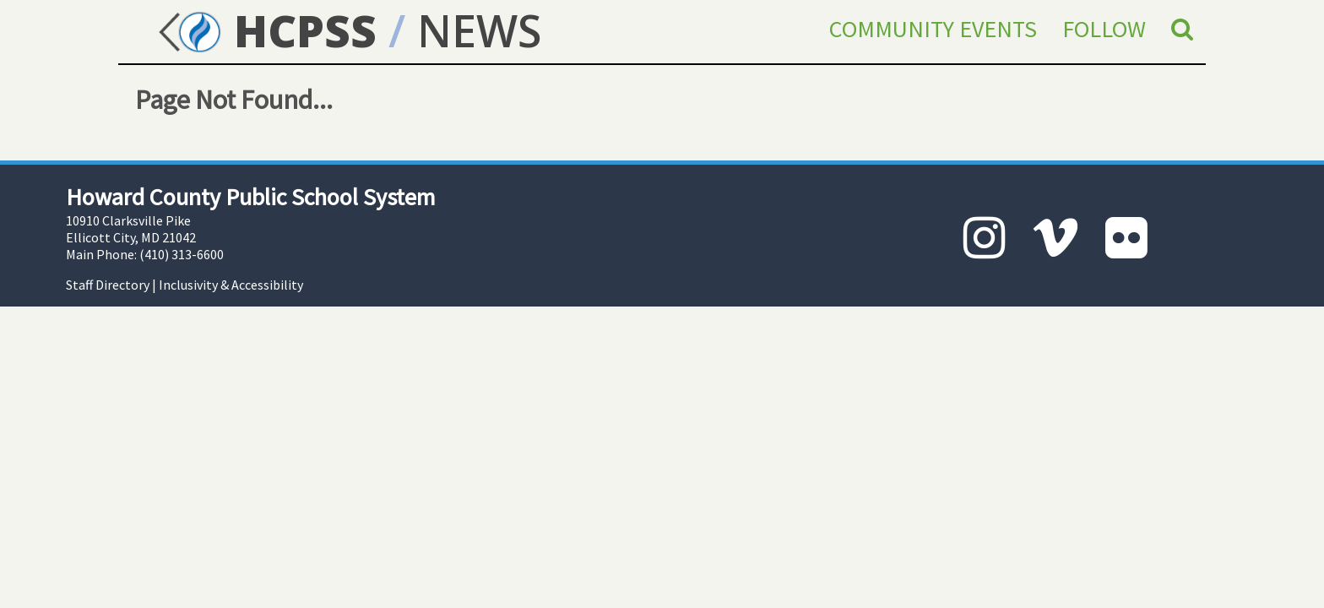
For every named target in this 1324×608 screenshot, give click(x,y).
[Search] (1182, 29)
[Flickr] (1126, 238)
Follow (1104, 29)
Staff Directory (107, 284)
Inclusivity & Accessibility (231, 284)
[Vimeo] (1055, 238)
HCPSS (264, 30)
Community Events (933, 29)
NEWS (479, 30)
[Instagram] (984, 238)
